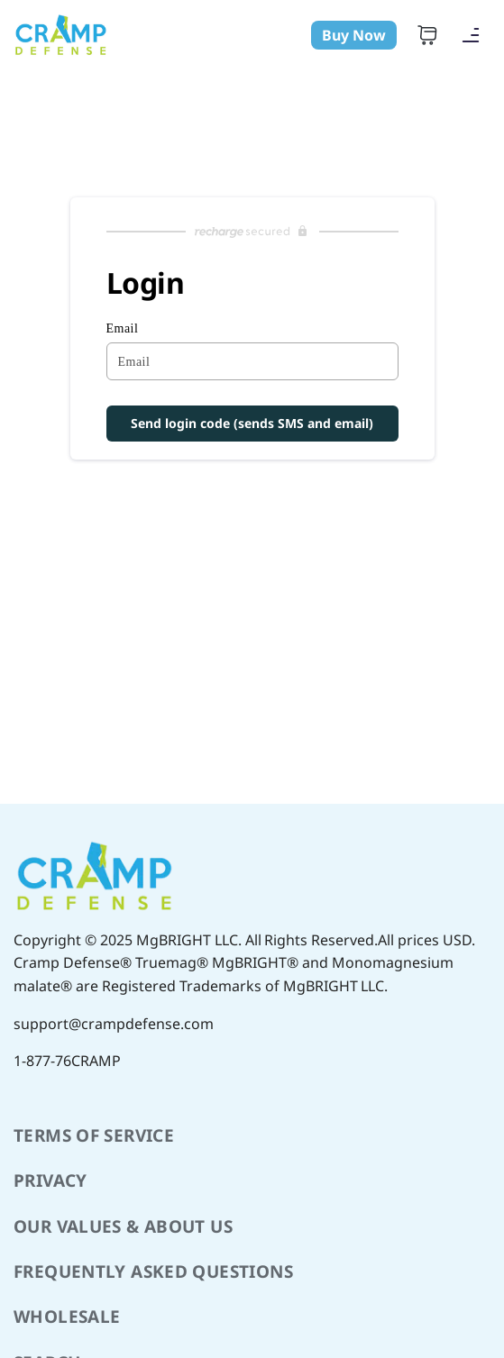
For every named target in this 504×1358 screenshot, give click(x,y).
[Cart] (427, 35)
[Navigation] (470, 35)
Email (122, 328)
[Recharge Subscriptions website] (252, 231)
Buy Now (354, 35)
